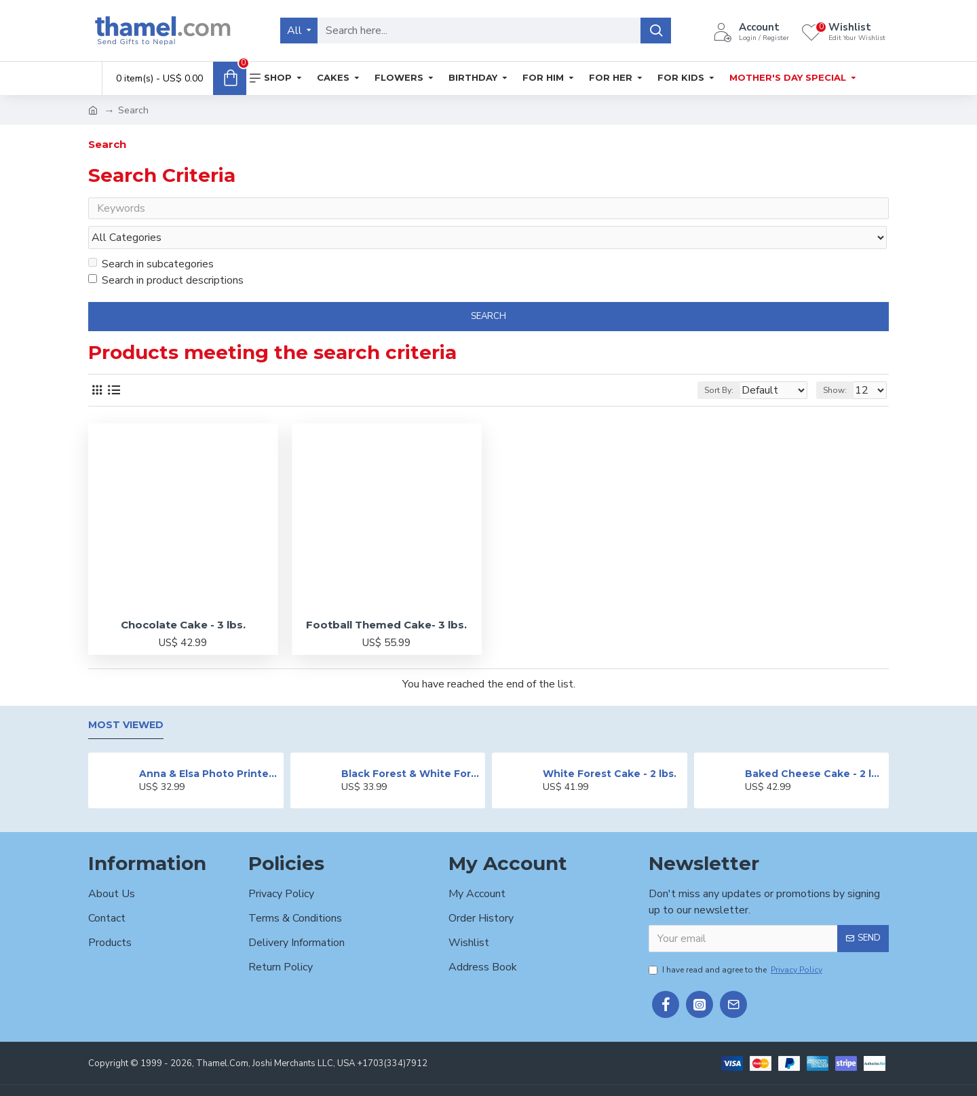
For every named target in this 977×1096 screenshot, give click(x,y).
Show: (841, 364)
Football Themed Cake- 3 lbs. (386, 598)
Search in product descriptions (166, 254)
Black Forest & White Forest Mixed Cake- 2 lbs (410, 748)
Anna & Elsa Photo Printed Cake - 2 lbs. (208, 748)
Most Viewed (126, 700)
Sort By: (710, 364)
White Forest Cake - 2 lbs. (609, 748)
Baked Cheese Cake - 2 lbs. (814, 748)
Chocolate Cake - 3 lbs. (183, 598)
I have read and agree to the (736, 944)
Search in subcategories (151, 238)
